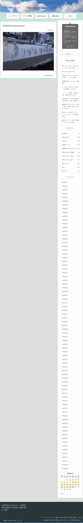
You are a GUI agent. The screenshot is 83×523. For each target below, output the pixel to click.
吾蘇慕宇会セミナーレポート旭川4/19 (70, 82)
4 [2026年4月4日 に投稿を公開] (75, 479)
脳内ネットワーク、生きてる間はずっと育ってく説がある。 (70, 121)
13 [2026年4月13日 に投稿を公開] (62, 484)
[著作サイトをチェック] (68, 46)
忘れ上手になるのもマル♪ (68, 71)
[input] (70, 54)
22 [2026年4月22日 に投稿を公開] (67, 487)
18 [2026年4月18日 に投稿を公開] (75, 484)
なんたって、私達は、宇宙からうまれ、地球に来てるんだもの (70, 93)
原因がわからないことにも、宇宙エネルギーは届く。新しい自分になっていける (70, 106)
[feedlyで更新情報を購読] (70, 46)
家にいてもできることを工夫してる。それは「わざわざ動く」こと (70, 66)
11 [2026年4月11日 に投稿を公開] (75, 482)
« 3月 (62, 493)
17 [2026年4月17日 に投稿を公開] (73, 484)
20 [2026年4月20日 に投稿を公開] (62, 487)
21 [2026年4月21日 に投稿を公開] (64, 487)
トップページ (45, 517)
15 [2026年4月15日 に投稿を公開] (67, 484)
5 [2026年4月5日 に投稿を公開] (78, 479)
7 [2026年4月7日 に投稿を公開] (64, 482)
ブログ (79, 517)
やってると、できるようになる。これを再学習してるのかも (70, 88)
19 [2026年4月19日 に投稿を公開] (78, 484)
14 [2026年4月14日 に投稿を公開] (64, 484)
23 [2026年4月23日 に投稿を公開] (70, 487)
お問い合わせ (73, 517)
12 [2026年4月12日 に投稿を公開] (78, 482)
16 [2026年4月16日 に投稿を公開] (70, 484)
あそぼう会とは (64, 517)
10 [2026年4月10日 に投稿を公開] (73, 482)
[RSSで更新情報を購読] (72, 46)
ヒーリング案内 (54, 517)
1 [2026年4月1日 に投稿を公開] (67, 479)
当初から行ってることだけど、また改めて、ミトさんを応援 (70, 76)
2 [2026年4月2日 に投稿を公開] (70, 479)
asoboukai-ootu (70, 26)
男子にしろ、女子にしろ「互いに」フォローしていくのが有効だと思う (70, 114)
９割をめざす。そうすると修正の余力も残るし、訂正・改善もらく (70, 99)
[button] (78, 54)
